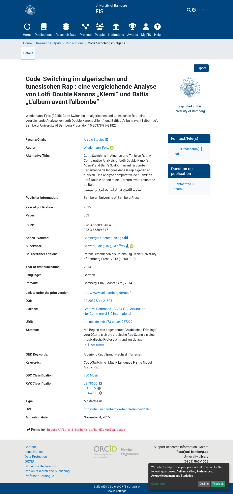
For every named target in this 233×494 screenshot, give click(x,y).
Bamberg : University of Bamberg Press (112, 198)
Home (27, 29)
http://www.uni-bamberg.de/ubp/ (107, 293)
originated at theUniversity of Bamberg (189, 108)
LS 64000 (90, 393)
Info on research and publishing (47, 471)
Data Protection (36, 457)
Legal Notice (34, 452)
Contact (30, 447)
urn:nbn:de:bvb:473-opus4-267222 (108, 322)
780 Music (91, 375)
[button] (194, 10)
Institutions (116, 29)
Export (201, 68)
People (100, 29)
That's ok (218, 483)
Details (28, 53)
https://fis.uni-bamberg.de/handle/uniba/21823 (117, 409)
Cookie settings (116, 491)
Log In (201, 10)
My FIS (146, 29)
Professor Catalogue (39, 476)
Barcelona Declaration (40, 466)
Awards (132, 29)
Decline (204, 483)
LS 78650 (90, 383)
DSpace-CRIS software (123, 486)
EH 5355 (90, 388)
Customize (158, 483)
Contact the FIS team (185, 186)
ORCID (29, 461)
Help (157, 29)
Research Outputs (49, 43)
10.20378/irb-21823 (98, 301)
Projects (86, 29)
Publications (44, 29)
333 (86, 215)
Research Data (66, 29)
